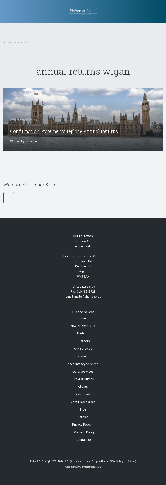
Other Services (83, 371)
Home (7, 42)
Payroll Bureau (84, 379)
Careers (84, 341)
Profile (81, 333)
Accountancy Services (83, 364)
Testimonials (83, 394)
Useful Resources (83, 402)
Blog (83, 409)
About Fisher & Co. (83, 326)
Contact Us (84, 440)
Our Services (83, 348)
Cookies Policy (84, 432)
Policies (83, 417)
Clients (83, 386)
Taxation (82, 356)
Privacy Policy (81, 424)
